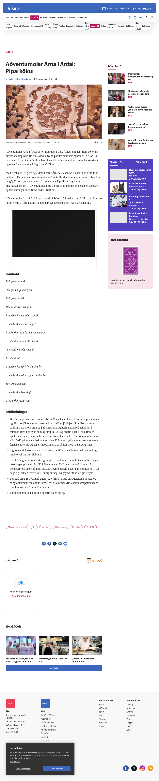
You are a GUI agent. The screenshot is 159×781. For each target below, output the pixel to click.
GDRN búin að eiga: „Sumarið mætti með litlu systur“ (140, 110)
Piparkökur (76, 527)
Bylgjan (129, 723)
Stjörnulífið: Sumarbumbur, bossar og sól (140, 77)
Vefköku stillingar (23, 769)
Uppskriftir (90, 527)
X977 (128, 730)
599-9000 (14, 732)
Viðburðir (130, 716)
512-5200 (49, 715)
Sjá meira (54, 668)
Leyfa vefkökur (57, 769)
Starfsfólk (45, 733)
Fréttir (102, 705)
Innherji (129, 705)
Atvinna (129, 712)
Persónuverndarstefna (15, 722)
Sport (101, 712)
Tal (127, 734)
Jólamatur (45, 527)
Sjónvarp (103, 723)
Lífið (101, 716)
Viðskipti (103, 708)
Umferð (44, 737)
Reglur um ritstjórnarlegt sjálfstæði (16, 716)
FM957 (129, 727)
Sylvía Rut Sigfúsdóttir (15, 79)
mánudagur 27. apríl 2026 (118, 8)
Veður (129, 719)
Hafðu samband (48, 723)
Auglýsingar (46, 719)
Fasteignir (130, 708)
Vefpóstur (45, 741)
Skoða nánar (15, 761)
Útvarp (102, 727)
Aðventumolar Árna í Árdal (17, 527)
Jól (34, 527)
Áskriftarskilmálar (48, 730)
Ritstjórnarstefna (48, 726)
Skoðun (102, 719)
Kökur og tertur (60, 527)
